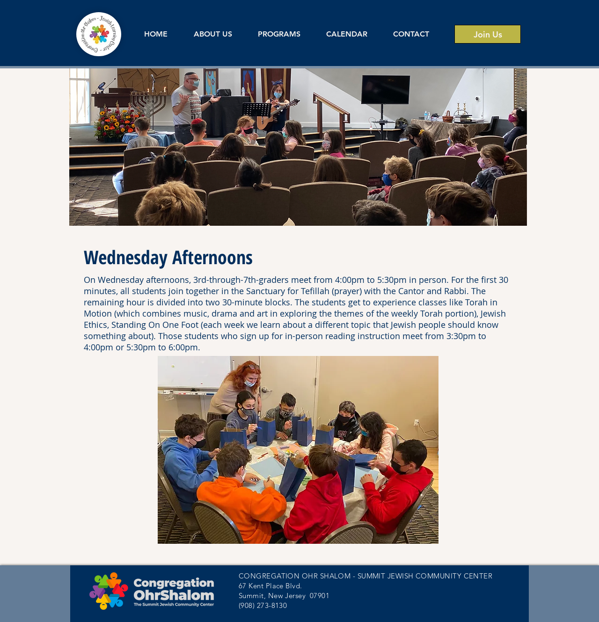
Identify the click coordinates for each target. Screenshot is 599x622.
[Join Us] (487, 34)
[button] (213, 34)
